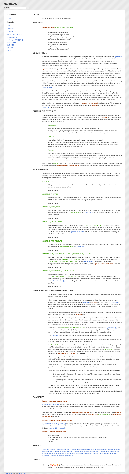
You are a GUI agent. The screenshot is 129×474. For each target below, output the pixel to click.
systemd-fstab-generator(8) (51, 404)
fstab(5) (110, 449)
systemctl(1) (46, 107)
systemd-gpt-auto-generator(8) (64, 451)
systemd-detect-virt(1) (77, 232)
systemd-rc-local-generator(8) (110, 451)
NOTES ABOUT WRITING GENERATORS (53, 290)
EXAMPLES (38, 397)
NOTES (36, 459)
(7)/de (10, 18)
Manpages (10, 3)
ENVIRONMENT (40, 169)
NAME (36, 14)
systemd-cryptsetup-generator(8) (60, 449)
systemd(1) (118, 57)
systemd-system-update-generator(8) (54, 424)
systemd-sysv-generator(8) (75, 453)
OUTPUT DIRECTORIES (44, 111)
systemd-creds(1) (88, 261)
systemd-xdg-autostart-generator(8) (95, 453)
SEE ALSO (38, 445)
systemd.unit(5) (47, 87)
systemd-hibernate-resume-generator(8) (87, 451)
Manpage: (7, 7)
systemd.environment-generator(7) (62, 455)
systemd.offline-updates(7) (57, 428)
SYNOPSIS (38, 22)
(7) (7, 18)
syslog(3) (86, 302)
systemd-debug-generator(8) (81, 449)
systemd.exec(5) (112, 328)
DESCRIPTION (40, 53)
